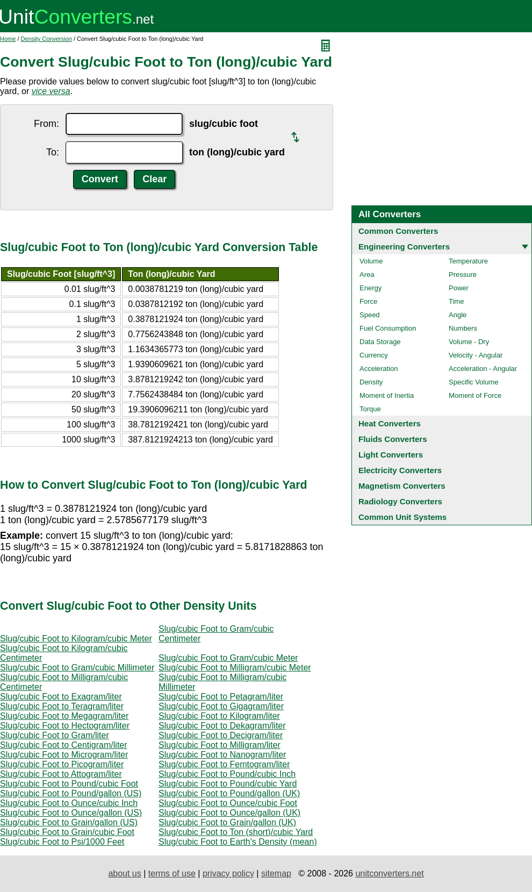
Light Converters (390, 454)
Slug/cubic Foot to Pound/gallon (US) (70, 793)
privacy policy (228, 873)
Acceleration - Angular (483, 369)
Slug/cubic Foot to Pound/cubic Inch (227, 774)
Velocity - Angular (475, 355)
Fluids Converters (392, 439)
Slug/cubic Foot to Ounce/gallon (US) (71, 812)
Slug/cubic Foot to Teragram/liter (62, 706)
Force (368, 301)
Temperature (468, 261)
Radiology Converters (400, 501)
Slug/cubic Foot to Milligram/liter (220, 745)
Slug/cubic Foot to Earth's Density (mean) (238, 841)
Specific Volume (474, 382)
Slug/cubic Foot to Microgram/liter (64, 754)
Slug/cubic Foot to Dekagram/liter (222, 725)
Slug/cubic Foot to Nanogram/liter (222, 754)
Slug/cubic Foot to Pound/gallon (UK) (229, 793)
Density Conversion (46, 38)
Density (371, 382)
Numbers (463, 328)
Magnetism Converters (401, 485)
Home (8, 38)
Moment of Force (475, 395)
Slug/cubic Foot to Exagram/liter (61, 696)
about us (124, 873)
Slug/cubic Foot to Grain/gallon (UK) (227, 822)
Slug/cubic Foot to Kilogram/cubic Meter (76, 638)
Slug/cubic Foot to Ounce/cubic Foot (228, 803)
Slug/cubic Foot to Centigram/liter (63, 745)
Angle (457, 315)
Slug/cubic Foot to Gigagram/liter (221, 706)
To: (52, 152)
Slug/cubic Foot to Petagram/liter (221, 696)
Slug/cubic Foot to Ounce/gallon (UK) (229, 812)
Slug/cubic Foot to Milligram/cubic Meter (235, 667)
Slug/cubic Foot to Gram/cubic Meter (228, 657)
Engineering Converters (404, 246)
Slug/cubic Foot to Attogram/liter (61, 774)
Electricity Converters (400, 470)
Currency (374, 355)
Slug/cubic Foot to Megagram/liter (64, 715)
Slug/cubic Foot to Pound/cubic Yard (228, 783)
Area (367, 274)
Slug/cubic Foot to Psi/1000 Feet (62, 841)
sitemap (276, 873)
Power (459, 288)
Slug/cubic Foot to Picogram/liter (62, 764)
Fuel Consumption (388, 328)
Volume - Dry (469, 342)
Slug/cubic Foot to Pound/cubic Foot (69, 783)
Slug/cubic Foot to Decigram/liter (221, 735)
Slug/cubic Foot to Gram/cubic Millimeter (77, 667)
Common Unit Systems (402, 517)
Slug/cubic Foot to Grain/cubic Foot (67, 832)
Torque (370, 409)
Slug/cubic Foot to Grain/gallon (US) (69, 822)
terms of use (172, 873)
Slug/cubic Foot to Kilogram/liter (219, 715)
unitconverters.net (389, 873)
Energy (371, 288)
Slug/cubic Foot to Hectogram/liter (65, 725)
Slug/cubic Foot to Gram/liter (54, 735)
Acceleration (379, 369)
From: (46, 123)
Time (456, 301)
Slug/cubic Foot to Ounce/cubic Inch (69, 803)
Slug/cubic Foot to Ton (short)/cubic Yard (236, 832)
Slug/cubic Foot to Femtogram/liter (224, 764)
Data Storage (380, 342)
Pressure (463, 274)
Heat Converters (389, 423)
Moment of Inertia (387, 395)
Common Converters (398, 231)
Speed (370, 315)
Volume (371, 261)
